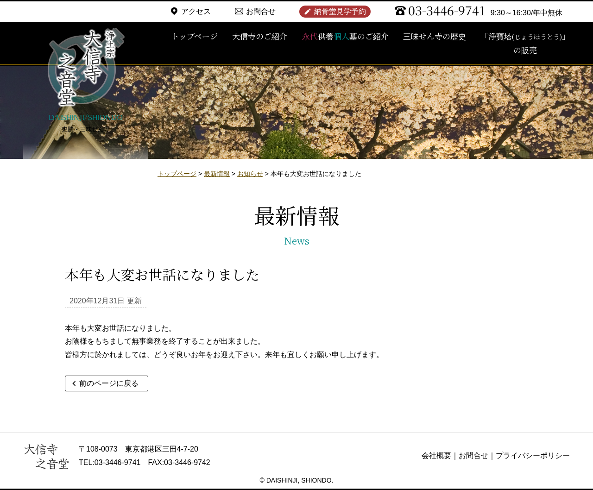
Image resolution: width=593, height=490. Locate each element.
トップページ (194, 36)
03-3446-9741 (447, 10)
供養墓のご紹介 (345, 36)
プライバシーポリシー (533, 455)
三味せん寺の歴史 (434, 36)
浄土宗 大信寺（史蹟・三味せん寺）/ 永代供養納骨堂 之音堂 (85, 81)
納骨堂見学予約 (340, 11)
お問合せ (261, 11)
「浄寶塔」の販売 (525, 43)
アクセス (196, 11)
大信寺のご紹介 (259, 36)
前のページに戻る (109, 383)
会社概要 (436, 455)
